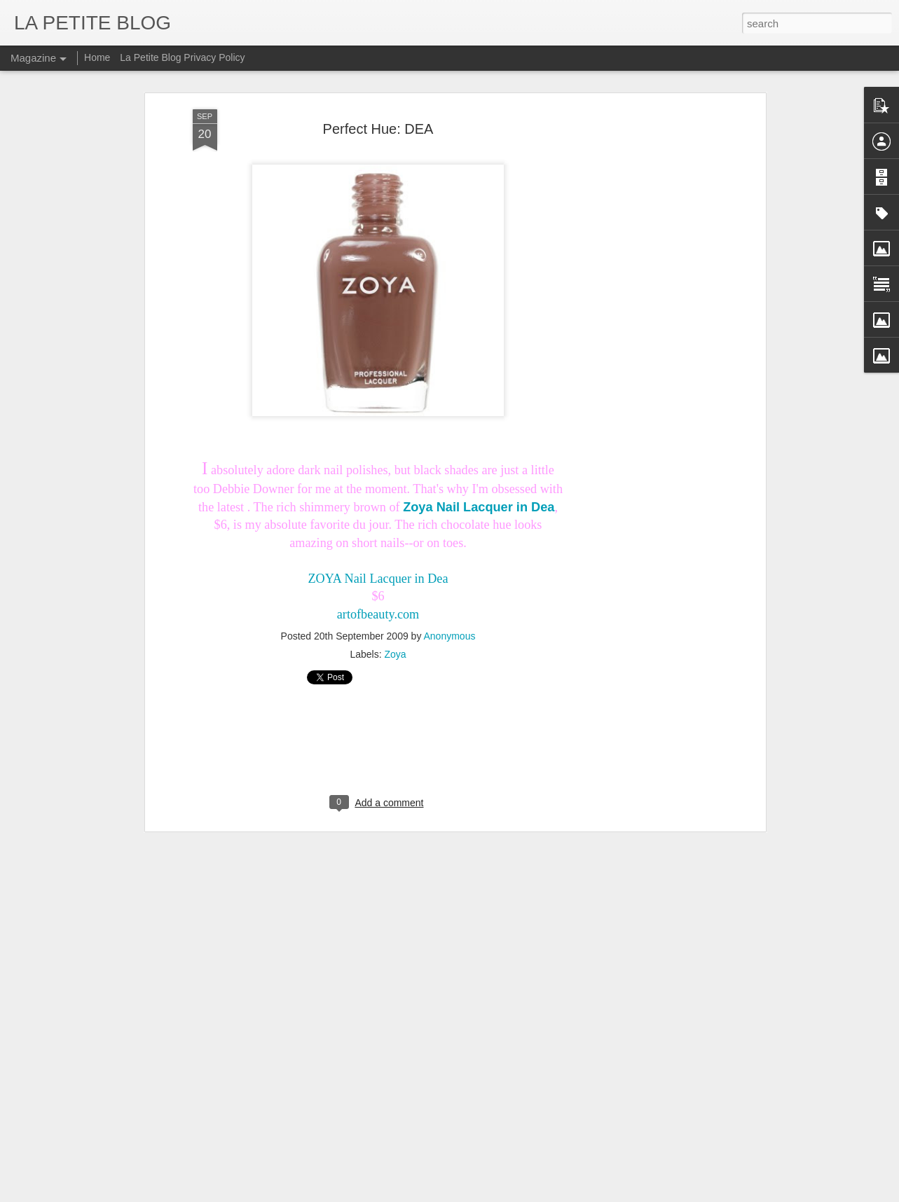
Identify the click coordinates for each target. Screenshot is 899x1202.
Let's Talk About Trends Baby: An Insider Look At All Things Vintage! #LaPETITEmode (364, 1125)
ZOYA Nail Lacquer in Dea (378, 505)
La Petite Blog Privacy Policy (182, 57)
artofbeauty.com (378, 541)
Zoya (395, 581)
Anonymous (450, 563)
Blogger (508, 1194)
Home (97, 57)
